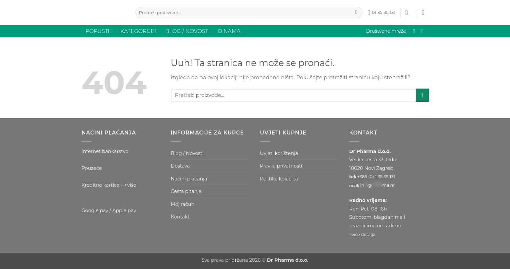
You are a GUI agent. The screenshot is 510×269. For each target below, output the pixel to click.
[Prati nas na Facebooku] (415, 31)
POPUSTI (99, 31)
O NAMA (229, 31)
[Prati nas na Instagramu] (424, 31)
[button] (409, 12)
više (131, 185)
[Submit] (356, 12)
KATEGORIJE (138, 31)
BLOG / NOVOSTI (187, 31)
